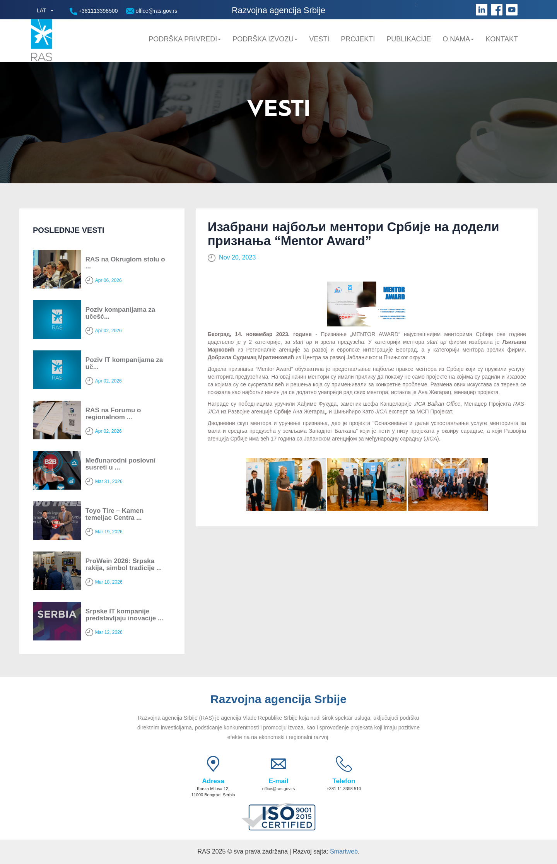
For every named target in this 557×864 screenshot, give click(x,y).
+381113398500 (94, 11)
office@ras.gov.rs (152, 11)
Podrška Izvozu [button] (264, 39)
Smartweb (344, 851)
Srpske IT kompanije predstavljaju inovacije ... (124, 615)
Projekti (358, 39)
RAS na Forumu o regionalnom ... (113, 413)
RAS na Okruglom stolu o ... (125, 263)
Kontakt (501, 39)
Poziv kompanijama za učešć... (120, 313)
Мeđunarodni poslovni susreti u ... (120, 464)
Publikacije (408, 39)
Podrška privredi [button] (185, 39)
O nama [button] (458, 39)
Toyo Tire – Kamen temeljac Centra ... (114, 514)
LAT (41, 10)
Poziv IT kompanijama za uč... (124, 363)
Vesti (319, 39)
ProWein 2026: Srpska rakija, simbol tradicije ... (123, 564)
